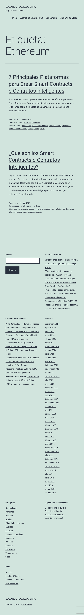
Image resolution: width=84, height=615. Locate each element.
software (9, 545)
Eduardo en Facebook (54, 514)
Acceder (9, 572)
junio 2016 (49, 436)
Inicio (14, 18)
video (7, 557)
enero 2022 (50, 395)
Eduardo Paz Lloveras (20, 6)
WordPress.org (11, 583)
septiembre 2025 (52, 324)
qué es (19, 212)
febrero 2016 (50, 440)
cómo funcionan (41, 209)
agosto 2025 (50, 327)
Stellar (36, 128)
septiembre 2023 (52, 376)
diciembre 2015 (51, 448)
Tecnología (36, 122)
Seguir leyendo (26, 194)
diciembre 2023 (51, 365)
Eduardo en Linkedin (53, 511)
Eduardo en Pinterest (54, 518)
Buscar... (9, 255)
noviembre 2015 (52, 451)
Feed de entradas (13, 576)
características (28, 209)
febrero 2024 (50, 358)
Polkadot (12, 128)
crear (51, 125)
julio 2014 (49, 474)
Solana (30, 128)
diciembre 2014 (51, 459)
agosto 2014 (50, 470)
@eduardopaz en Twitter (55, 508)
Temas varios (11, 553)
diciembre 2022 (51, 388)
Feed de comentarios (14, 579)
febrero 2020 (50, 425)
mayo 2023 (49, 384)
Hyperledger (66, 125)
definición (69, 209)
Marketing (9, 538)
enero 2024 (50, 361)
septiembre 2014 (52, 466)
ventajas (39, 212)
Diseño (8, 519)
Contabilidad (11, 508)
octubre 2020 (50, 414)
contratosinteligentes (40, 125)
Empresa (9, 527)
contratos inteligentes (56, 209)
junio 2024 (49, 354)
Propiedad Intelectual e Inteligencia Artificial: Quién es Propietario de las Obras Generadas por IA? (60, 294)
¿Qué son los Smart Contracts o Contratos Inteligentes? (34, 160)
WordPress (27, 604)
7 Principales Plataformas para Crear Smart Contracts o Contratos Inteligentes (40, 84)
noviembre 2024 (52, 346)
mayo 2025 (49, 335)
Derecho (27, 122)
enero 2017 (50, 433)
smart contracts (29, 212)
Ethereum (57, 125)
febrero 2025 (50, 339)
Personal (9, 542)
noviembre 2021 (52, 403)
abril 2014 (49, 485)
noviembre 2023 (52, 369)
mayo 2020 (49, 418)
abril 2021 (49, 410)
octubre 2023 (50, 372)
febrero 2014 (50, 493)
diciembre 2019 (51, 429)
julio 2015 (49, 455)
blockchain (26, 125)
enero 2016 (50, 444)
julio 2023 (49, 380)
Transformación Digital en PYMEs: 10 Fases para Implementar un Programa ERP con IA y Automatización (61, 305)
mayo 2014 (49, 481)
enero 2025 (50, 343)
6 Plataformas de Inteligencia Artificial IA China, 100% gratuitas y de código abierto (61, 263)
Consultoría (51, 18)
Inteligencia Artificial (14, 534)
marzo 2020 (50, 421)
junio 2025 (49, 331)
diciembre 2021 (51, 399)
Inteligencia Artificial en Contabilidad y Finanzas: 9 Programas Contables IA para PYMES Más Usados (22, 335)
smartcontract (21, 128)
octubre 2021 (50, 406)
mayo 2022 (49, 391)
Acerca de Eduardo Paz (31, 18)
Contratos (9, 512)
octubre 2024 (50, 350)
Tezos (42, 128)
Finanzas (9, 530)
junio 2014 (49, 478)
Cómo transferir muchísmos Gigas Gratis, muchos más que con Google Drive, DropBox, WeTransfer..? (60, 282)
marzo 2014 (50, 489)
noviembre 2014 (52, 463)
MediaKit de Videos (69, 18)
